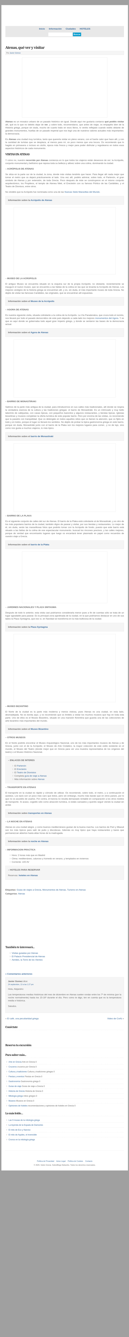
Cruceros (13, 1063)
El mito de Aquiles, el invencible (23, 1131)
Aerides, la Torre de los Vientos (27, 960)
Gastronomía (14, 1078)
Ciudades (71, 29)
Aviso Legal (61, 1158)
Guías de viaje (15, 1083)
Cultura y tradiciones (18, 1068)
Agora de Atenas (39, 332)
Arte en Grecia (15, 1058)
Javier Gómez (15, 53)
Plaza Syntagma (39, 627)
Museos (12, 1097)
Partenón (21, 766)
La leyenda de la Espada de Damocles (26, 1122)
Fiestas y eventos (16, 1073)
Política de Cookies (75, 1158)
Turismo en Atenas (76, 890)
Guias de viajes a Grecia (29, 890)
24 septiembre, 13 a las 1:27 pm (21, 981)
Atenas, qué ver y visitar (25, 47)
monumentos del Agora (106, 318)
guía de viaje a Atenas (36, 776)
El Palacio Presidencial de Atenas (28, 956)
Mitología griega (16, 1092)
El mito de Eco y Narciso (20, 1127)
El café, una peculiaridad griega (23, 1015)
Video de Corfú (114, 1015)
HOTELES (85, 29)
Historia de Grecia (17, 1088)
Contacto (88, 1158)
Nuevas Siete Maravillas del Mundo (82, 192)
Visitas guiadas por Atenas (25, 953)
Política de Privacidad (45, 1158)
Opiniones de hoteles (18, 1102)
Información (55, 29)
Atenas (41, 779)
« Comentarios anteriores (18, 970)
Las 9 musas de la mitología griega (24, 1117)
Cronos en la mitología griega (22, 1136)
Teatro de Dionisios (26, 772)
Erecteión (21, 769)
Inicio (42, 29)
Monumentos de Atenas (54, 890)
